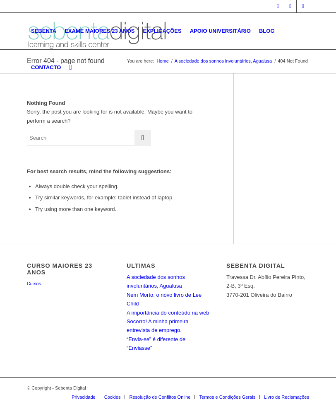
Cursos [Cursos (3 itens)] (34, 283)
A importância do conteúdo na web (168, 313)
